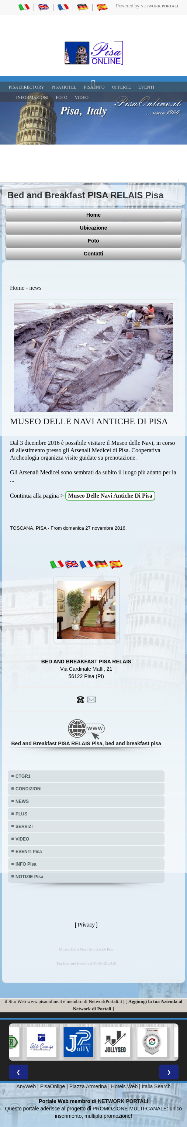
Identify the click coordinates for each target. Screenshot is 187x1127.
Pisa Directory (26, 87)
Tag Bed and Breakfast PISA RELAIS (86, 963)
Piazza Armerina (88, 1086)
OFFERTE (121, 87)
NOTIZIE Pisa (29, 876)
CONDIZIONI (28, 788)
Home (93, 215)
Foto (93, 241)
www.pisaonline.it (44, 1001)
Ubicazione (93, 228)
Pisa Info (94, 87)
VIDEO (82, 97)
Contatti (93, 254)
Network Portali (160, 6)
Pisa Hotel (64, 87)
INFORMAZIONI (32, 97)
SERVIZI (23, 826)
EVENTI (146, 87)
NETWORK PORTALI (123, 1101)
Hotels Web (124, 1086)
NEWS (22, 801)
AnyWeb (26, 1086)
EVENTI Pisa (28, 851)
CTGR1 (23, 776)
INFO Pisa (26, 864)
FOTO (61, 97)
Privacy (86, 925)
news (36, 288)
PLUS (21, 814)
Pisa (45, 1086)
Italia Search (156, 1086)
